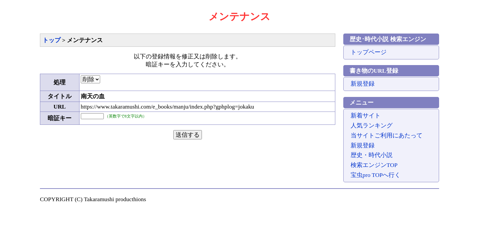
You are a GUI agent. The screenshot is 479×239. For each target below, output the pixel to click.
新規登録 (363, 83)
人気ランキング (372, 125)
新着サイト (366, 115)
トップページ (369, 52)
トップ (52, 40)
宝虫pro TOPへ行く (375, 175)
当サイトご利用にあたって (386, 135)
